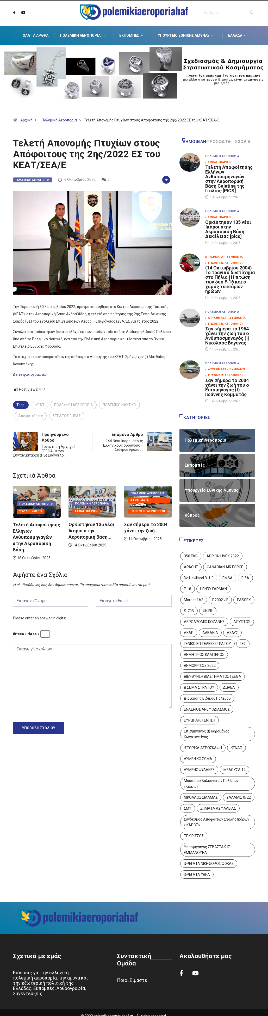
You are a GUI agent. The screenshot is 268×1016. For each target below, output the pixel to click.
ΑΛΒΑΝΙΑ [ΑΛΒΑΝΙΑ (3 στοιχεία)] (210, 633)
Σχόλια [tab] (241, 141)
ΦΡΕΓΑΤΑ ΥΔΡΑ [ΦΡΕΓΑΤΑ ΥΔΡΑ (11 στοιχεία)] (197, 874)
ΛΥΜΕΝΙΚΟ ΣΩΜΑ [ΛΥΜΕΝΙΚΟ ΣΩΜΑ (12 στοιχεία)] (198, 759)
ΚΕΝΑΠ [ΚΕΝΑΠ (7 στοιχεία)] (236, 748)
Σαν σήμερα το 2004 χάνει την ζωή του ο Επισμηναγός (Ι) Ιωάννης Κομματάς (227, 387)
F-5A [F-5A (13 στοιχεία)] (245, 578)
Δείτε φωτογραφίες (30, 374)
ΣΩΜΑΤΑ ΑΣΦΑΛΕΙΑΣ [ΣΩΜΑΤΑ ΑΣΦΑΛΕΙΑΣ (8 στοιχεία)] (218, 808)
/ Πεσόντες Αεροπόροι (223, 262)
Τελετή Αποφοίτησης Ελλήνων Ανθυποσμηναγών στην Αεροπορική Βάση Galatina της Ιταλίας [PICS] (229, 178)
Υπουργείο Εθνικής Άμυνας (186, 36)
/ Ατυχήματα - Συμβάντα (225, 317)
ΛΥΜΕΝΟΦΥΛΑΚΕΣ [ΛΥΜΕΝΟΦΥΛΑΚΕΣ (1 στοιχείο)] (199, 770)
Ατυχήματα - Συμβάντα (140, 500)
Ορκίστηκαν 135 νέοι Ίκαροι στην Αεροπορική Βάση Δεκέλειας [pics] (228, 229)
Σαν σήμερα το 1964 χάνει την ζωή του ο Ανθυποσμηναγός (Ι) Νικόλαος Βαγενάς (227, 336)
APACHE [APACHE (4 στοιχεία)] (191, 567)
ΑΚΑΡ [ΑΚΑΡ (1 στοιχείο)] (189, 633)
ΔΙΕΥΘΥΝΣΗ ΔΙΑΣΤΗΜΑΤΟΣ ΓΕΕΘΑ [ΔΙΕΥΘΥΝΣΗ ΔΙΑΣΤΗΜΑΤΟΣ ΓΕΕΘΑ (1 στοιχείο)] (212, 676)
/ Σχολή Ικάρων (218, 162)
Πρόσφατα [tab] (219, 141)
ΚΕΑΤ (40, 405)
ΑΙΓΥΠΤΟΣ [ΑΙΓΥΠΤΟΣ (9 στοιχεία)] (241, 622)
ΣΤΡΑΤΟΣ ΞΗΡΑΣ (67, 416)
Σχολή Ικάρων (30, 511)
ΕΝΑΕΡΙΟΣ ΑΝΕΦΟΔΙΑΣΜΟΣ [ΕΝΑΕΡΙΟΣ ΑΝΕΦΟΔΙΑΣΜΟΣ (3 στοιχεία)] (207, 709)
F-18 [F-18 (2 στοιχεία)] (187, 589)
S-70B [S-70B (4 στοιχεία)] (189, 611)
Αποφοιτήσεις (30, 416)
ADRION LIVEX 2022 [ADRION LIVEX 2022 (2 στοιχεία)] (223, 556)
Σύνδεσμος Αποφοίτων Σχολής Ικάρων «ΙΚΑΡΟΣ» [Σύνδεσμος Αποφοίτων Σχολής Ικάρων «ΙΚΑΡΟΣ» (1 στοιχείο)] (216, 822)
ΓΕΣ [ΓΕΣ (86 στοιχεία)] (243, 644)
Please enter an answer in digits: (39, 618)
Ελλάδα (238, 36)
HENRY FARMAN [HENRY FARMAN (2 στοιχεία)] (213, 589)
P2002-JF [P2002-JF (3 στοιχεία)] (220, 600)
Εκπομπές (132, 36)
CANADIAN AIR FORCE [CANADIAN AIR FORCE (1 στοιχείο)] (225, 567)
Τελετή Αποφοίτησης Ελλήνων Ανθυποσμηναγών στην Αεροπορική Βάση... (36, 537)
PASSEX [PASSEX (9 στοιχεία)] (244, 600)
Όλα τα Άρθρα (35, 35)
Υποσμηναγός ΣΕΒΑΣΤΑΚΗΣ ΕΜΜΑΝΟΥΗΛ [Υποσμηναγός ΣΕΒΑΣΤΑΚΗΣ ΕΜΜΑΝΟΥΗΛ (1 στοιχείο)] (207, 850)
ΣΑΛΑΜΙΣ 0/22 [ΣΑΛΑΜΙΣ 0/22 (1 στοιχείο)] (239, 797)
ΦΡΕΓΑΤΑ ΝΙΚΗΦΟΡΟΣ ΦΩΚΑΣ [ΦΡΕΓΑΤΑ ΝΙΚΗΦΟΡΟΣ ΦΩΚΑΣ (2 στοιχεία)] (209, 863)
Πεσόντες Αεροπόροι (147, 511)
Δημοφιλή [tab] (194, 141)
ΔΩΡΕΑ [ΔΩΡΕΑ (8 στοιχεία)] (229, 687)
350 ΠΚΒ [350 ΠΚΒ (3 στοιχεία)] (191, 556)
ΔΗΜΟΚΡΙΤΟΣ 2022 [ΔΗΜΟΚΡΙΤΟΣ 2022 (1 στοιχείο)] (200, 665)
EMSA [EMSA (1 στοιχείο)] (227, 578)
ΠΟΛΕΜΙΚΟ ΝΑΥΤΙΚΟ (119, 405)
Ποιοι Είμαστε (132, 980)
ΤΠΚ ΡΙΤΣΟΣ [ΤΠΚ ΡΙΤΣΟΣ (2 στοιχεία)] (194, 836)
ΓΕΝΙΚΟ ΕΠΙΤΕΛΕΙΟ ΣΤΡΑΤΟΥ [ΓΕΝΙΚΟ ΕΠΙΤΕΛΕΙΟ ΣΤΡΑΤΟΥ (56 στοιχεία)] (207, 644)
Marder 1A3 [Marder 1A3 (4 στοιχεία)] (193, 600)
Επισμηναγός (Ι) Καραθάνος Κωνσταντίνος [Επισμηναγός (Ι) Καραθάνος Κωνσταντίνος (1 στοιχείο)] (206, 734)
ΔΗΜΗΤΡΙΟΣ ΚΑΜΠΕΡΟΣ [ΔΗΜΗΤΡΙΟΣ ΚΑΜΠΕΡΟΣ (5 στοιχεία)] (204, 654)
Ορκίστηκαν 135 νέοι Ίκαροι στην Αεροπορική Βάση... (91, 531)
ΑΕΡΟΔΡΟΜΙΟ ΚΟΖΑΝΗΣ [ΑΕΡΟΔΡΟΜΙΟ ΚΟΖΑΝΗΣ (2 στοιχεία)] (204, 622)
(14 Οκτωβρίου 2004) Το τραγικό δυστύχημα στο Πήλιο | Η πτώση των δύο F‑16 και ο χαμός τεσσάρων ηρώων (230, 279)
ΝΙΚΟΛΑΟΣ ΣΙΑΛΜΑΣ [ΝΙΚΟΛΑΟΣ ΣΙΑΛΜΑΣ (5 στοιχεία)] (201, 797)
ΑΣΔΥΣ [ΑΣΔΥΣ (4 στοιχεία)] (232, 633)
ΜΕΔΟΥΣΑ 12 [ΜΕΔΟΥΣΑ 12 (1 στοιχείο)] (234, 770)
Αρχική (26, 120)
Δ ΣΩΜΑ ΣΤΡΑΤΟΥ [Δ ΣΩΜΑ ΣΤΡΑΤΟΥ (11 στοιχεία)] (199, 687)
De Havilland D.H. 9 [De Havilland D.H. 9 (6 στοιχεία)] (199, 578)
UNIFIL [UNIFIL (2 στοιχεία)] (208, 611)
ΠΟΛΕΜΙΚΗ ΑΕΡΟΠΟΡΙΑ (73, 405)
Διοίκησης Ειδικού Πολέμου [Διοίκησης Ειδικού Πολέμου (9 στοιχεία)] (207, 698)
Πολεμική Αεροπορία (83, 36)
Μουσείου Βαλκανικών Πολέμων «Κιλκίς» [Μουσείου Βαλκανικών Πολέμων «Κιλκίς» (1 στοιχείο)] (211, 784)
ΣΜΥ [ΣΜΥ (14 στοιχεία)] (187, 808)
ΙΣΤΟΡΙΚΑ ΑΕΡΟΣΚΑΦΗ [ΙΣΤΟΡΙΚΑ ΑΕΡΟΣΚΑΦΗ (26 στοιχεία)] (203, 748)
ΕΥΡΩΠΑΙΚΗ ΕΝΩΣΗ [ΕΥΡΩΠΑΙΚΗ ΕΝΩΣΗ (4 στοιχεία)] (199, 720)
